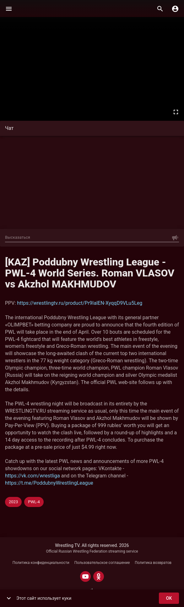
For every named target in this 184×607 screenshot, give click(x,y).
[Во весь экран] (175, 112)
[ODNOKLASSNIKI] (98, 576)
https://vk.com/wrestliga (32, 476)
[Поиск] (160, 8)
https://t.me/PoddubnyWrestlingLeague (49, 483)
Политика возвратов (153, 562)
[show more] (8, 598)
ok (169, 598)
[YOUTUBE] (85, 576)
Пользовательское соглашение (102, 562)
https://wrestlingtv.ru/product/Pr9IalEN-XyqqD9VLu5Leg (79, 303)
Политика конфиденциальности (41, 562)
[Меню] (8, 8)
